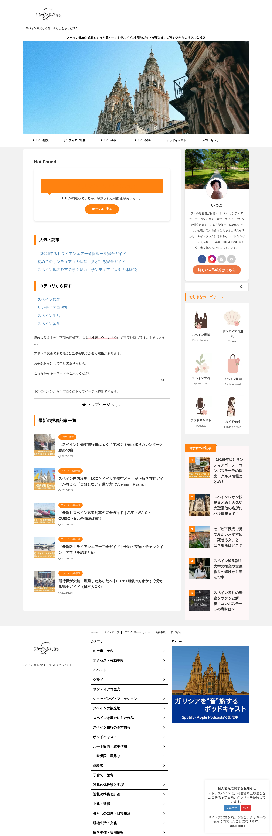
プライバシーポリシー (137, 620)
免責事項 (160, 620)
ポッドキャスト (176, 140)
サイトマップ (111, 620)
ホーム (94, 620)
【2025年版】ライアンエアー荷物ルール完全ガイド (74, 253)
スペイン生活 (108, 140)
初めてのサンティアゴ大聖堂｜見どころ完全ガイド (74, 260)
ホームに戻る (102, 209)
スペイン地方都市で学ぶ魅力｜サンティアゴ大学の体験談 (78, 267)
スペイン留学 (142, 140)
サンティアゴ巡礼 (74, 140)
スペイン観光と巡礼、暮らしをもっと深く (47, 652)
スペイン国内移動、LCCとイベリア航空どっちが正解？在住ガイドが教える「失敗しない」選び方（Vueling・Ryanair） (111, 475)
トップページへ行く (102, 396)
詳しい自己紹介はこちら (216, 269)
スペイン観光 (40, 140)
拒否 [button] (246, 808)
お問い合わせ (210, 140)
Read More (237, 826)
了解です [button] (231, 808)
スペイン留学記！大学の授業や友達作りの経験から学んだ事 (228, 554)
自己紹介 (176, 620)
